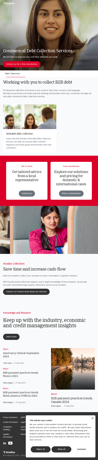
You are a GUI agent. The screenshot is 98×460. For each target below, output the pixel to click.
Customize (81, 449)
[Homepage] (8, 4)
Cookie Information (10, 422)
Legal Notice (25, 422)
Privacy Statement (10, 418)
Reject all (40, 449)
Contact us (27, 194)
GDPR (23, 418)
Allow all (61, 449)
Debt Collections (12, 74)
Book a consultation (71, 194)
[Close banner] (92, 418)
